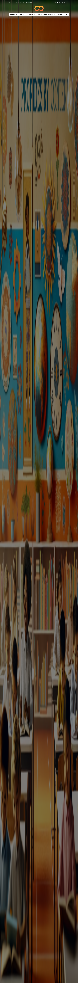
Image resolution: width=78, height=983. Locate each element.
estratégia (13, 14)
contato (59, 14)
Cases (45, 14)
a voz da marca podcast (18, 2)
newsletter (51, 14)
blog (10, 2)
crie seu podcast (31, 14)
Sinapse (39, 14)
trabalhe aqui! (29, 2)
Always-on (21, 14)
